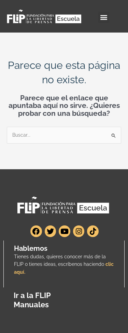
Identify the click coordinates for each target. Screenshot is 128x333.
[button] (103, 17)
